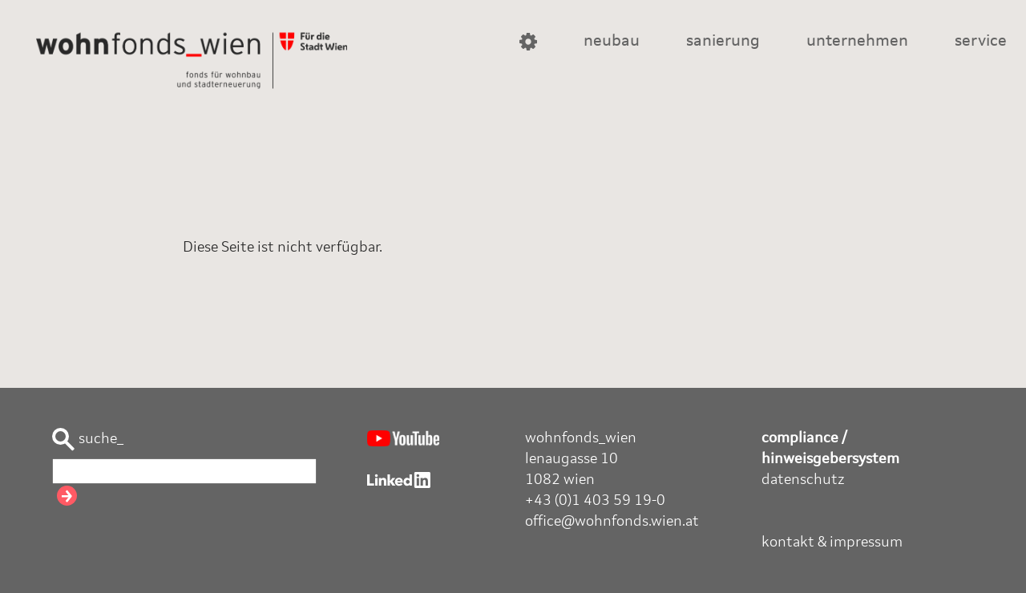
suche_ (87, 439)
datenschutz (803, 480)
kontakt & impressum (832, 542)
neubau (612, 42)
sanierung (723, 42)
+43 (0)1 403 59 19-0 (595, 501)
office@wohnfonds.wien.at (612, 521)
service (981, 42)
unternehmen (857, 42)
